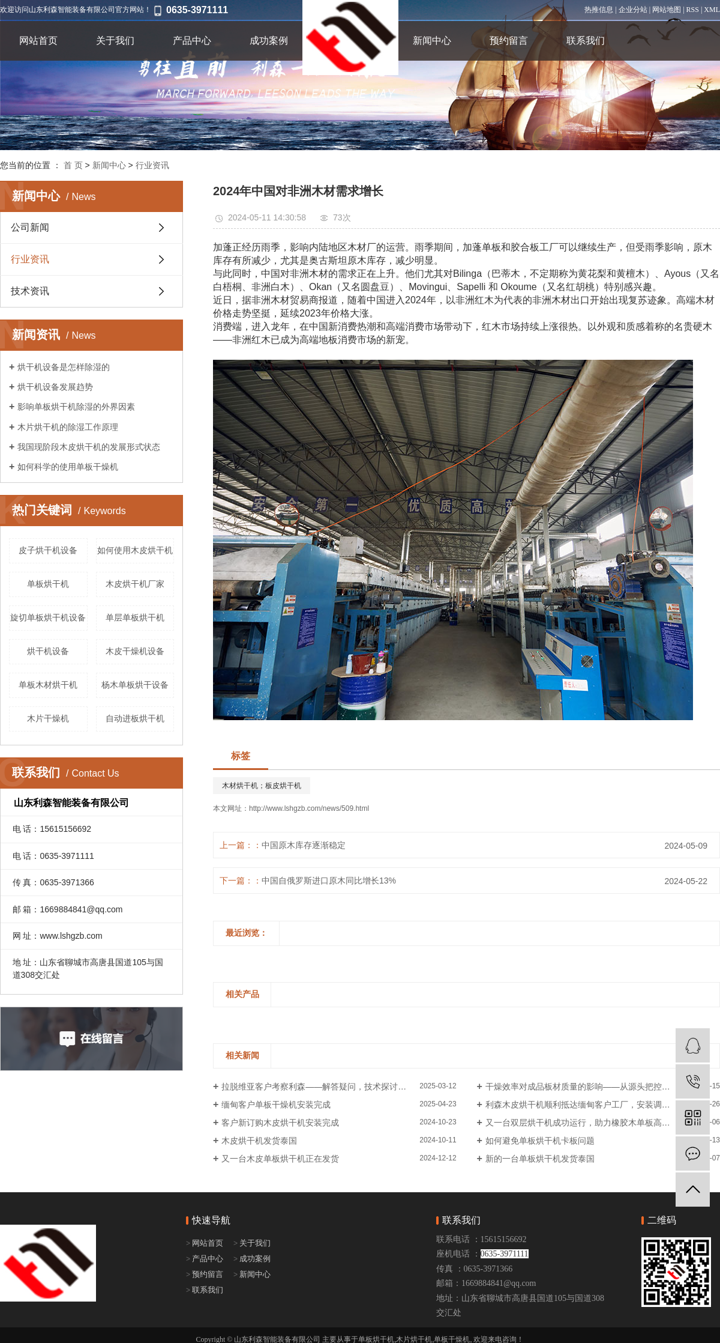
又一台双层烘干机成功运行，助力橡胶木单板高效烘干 (586, 1122)
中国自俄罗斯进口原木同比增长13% (329, 880)
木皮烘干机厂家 (135, 584)
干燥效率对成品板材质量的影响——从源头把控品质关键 (590, 1086)
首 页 (73, 165)
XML (712, 9)
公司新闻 (30, 227)
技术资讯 (30, 291)
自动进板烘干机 (135, 718)
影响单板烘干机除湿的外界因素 (76, 406)
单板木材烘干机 (48, 685)
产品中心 (192, 40)
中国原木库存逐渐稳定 (304, 845)
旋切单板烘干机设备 (48, 617)
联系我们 (585, 40)
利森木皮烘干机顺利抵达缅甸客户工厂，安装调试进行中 (590, 1104)
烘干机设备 (48, 651)
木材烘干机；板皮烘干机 (261, 785)
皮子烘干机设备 (48, 550)
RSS (692, 9)
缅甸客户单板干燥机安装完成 (276, 1104)
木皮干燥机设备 (135, 651)
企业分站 (633, 9)
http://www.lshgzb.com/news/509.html (309, 808)
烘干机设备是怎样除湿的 (63, 367)
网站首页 (38, 40)
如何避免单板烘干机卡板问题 (540, 1140)
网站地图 (666, 9)
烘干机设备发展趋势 (55, 387)
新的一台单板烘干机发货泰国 (540, 1158)
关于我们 (115, 40)
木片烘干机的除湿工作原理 (67, 427)
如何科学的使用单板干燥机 (67, 466)
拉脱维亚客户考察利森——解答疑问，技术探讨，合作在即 (330, 1086)
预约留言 (509, 40)
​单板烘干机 (48, 584)
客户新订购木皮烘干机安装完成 (280, 1122)
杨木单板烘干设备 (135, 685)
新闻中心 (432, 40)
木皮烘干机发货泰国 (259, 1140)
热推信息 (598, 9)
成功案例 (269, 40)
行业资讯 (152, 165)
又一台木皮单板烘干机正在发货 (280, 1158)
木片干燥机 (48, 718)
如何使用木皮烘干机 (135, 550)
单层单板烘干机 (135, 617)
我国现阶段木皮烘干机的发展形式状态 (88, 447)
